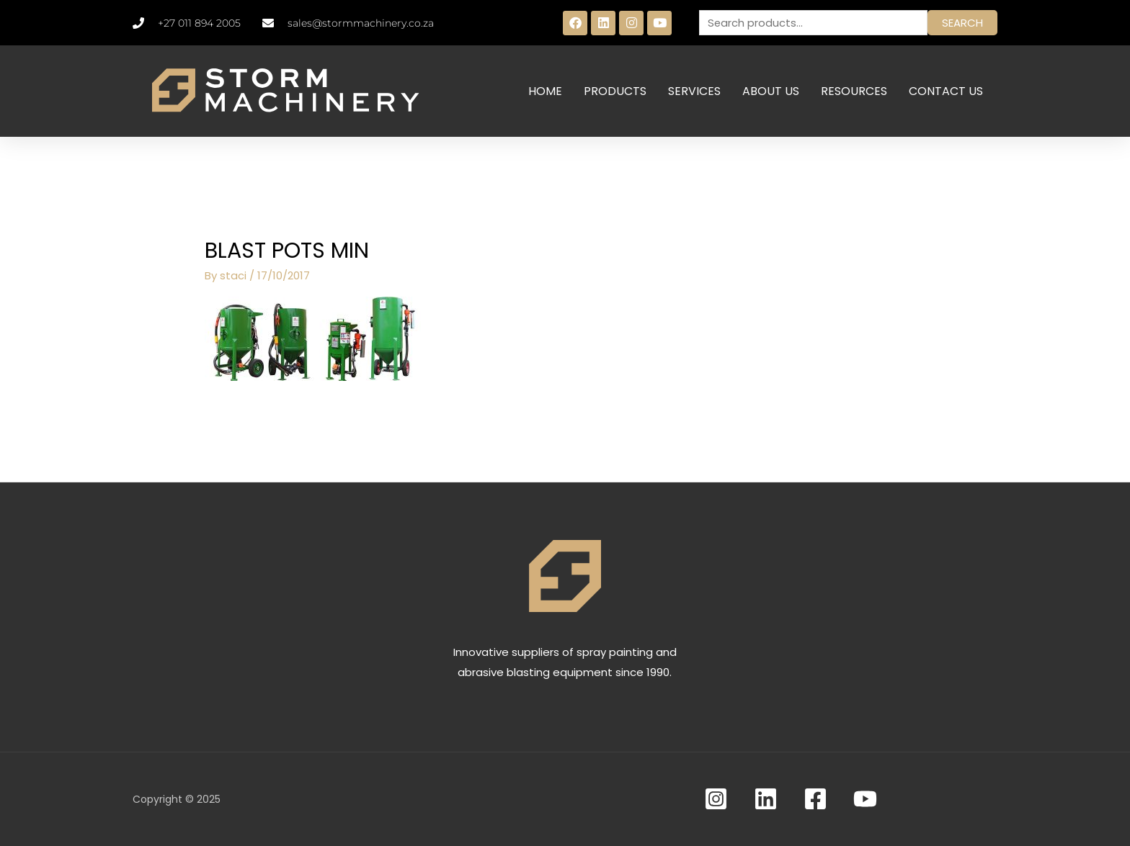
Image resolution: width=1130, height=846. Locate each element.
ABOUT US (770, 91)
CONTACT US (946, 91)
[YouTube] (865, 798)
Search (962, 22)
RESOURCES (854, 91)
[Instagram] (716, 798)
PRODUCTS (615, 91)
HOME (545, 91)
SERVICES (694, 91)
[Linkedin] (765, 798)
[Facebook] (815, 798)
